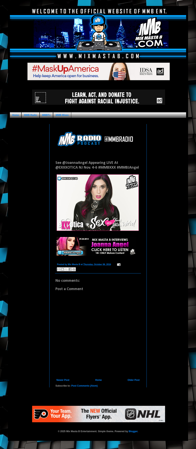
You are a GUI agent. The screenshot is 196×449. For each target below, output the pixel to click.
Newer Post (62, 380)
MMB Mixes (62, 115)
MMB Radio (30, 115)
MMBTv (46, 115)
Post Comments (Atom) (84, 385)
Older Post (133, 380)
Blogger (133, 431)
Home (15, 115)
